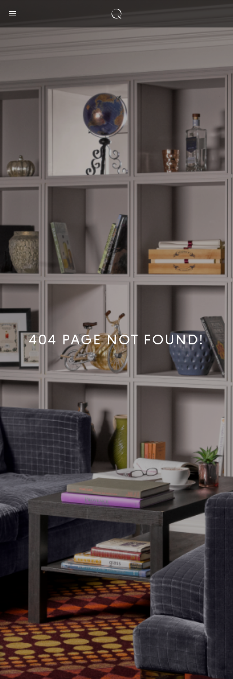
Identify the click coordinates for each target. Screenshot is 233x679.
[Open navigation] (12, 13)
